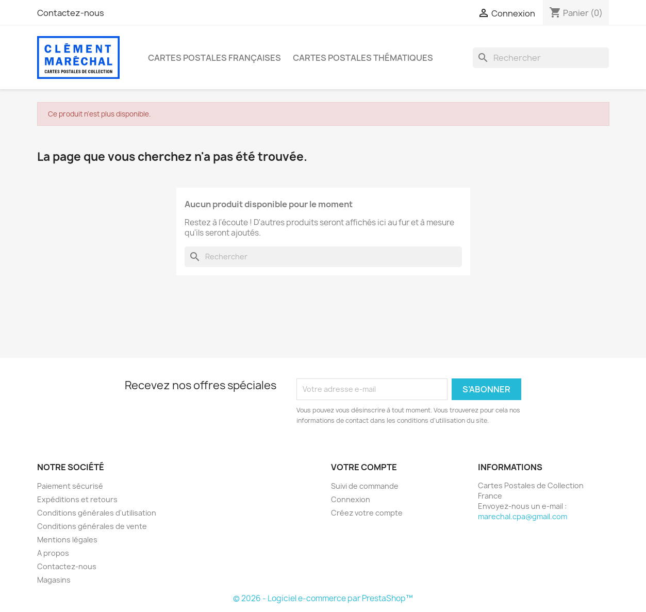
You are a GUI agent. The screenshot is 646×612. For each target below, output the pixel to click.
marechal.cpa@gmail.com (522, 516)
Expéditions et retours (77, 499)
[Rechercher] (541, 57)
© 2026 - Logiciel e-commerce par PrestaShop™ (323, 598)
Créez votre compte (367, 513)
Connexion (350, 499)
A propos (53, 553)
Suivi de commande (365, 486)
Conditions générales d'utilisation (96, 513)
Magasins (54, 580)
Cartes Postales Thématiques (363, 57)
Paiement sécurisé (70, 486)
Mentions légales (67, 539)
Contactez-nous (70, 13)
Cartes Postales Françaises (214, 57)
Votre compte (364, 467)
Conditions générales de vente (92, 526)
